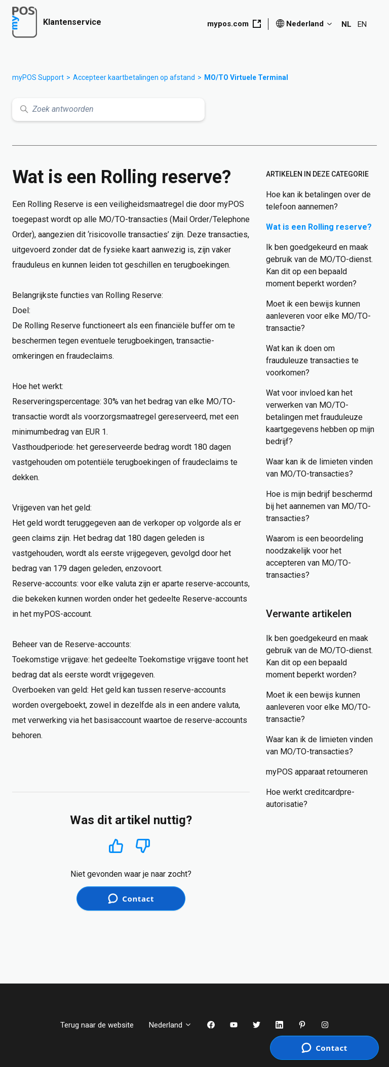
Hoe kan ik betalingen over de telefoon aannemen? (318, 200)
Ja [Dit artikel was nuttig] (115, 845)
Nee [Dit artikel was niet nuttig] (143, 846)
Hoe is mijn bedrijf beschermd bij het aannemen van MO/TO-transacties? (319, 506)
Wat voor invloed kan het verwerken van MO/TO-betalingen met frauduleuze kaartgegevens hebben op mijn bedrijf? (320, 417)
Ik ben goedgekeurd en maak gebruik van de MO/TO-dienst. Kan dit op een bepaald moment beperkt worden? (319, 265)
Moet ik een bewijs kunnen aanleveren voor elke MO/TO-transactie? (318, 316)
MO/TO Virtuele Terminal (246, 77)
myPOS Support (38, 77)
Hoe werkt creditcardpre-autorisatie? (310, 798)
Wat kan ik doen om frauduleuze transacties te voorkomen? (312, 360)
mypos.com (234, 23)
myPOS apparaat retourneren (317, 772)
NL (346, 24)
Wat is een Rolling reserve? (319, 227)
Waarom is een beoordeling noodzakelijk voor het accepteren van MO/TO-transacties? (314, 557)
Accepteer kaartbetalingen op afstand (134, 77)
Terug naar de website (97, 1025)
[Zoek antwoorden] (108, 109)
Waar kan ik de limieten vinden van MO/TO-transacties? (319, 468)
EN (362, 24)
